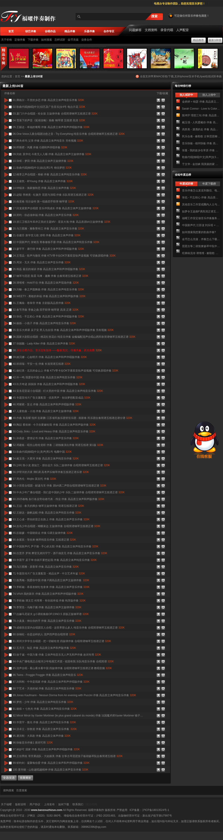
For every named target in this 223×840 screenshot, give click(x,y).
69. (55, 560)
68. (60, 553)
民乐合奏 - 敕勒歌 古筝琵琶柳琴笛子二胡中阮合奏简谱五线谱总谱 (201, 136)
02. (49, 106)
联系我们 (77, 804)
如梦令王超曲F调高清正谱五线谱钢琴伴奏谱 (201, 211)
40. (42, 363)
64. (56, 526)
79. (69, 627)
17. (56, 208)
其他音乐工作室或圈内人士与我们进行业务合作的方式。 (201, 204)
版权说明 (20, 804)
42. (48, 377)
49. (54, 424)
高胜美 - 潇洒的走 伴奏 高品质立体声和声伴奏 (201, 129)
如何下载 (63, 804)
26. (49, 269)
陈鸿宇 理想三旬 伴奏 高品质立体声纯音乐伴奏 (201, 115)
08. (40, 147)
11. (42, 167)
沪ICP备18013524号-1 (155, 810)
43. (49, 384)
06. (69, 133)
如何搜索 (46, 39)
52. (58, 445)
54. (46, 458)
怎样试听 (59, 39)
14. (44, 188)
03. (55, 113)
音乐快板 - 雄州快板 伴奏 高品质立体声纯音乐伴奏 (201, 143)
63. (51, 519)
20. (48, 228)
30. (49, 296)
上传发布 (49, 804)
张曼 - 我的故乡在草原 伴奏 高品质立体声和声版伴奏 (201, 150)
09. (52, 154)
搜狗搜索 (8, 790)
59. (69, 492)
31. (42, 303)
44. (58, 390)
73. (51, 587)
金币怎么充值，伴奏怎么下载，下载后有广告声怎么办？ (201, 239)
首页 (17, 76)
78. (47, 620)
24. (64, 255)
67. (56, 546)
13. (43, 181)
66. (44, 539)
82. (44, 648)
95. (42, 735)
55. (61, 465)
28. (46, 282)
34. (44, 323)
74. (48, 593)
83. (57, 654)
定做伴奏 (19, 39)
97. (46, 749)
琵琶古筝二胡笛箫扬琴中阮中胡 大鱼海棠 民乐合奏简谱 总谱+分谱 (201, 246)
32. (46, 309)
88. (47, 688)
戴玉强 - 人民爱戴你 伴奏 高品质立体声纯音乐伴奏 (201, 122)
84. (63, 661)
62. (47, 512)
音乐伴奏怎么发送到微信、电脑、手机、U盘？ (201, 190)
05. (51, 127)
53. (42, 451)
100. (50, 769)
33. (48, 316)
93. (44, 722)
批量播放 (25, 777)
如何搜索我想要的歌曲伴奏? (199, 232)
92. (78, 715)
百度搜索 (21, 790)
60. (58, 499)
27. (50, 276)
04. (49, 120)
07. (48, 140)
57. (34, 478)
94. (45, 729)
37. (44, 343)
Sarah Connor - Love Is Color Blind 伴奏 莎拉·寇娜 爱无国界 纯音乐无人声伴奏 (201, 108)
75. (49, 600)
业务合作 (86, 39)
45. (51, 397)
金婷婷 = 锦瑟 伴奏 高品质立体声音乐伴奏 (201, 101)
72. (51, 580)
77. (51, 614)
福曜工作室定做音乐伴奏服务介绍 (201, 218)
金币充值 (73, 39)
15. (53, 194)
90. (43, 702)
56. (51, 472)
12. (50, 174)
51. (46, 438)
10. (43, 161)
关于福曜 (6, 804)
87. (51, 681)
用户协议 (34, 804)
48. (72, 418)
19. (61, 221)
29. (48, 289)
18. (46, 215)
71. (49, 573)
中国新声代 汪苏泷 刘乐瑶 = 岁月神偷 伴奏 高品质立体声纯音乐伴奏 (201, 225)
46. (47, 404)
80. (44, 634)
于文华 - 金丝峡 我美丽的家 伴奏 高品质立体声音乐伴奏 (201, 164)
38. (57, 350)
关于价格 (6, 39)
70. (46, 566)
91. (45, 708)
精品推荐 (198, 40)
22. (56, 242)
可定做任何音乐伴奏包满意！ (188, 15)
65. (43, 533)
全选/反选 (9, 777)
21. (47, 235)
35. (63, 330)
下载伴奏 (33, 39)
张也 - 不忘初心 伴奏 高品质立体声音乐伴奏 (201, 197)
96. (33, 742)
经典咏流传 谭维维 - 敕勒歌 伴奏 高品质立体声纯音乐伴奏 (201, 253)
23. (48, 248)
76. (47, 607)
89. (74, 695)
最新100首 (215, 40)
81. (62, 641)
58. (59, 485)
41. (65, 370)
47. (46, 411)
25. (42, 262)
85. (62, 668)
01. (48, 100)
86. (48, 675)
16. (43, 201)
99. (51, 762)
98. (68, 756)
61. (48, 505)
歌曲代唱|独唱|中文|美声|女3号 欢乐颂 (201, 157)
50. (54, 431)
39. (50, 357)
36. (74, 336)
